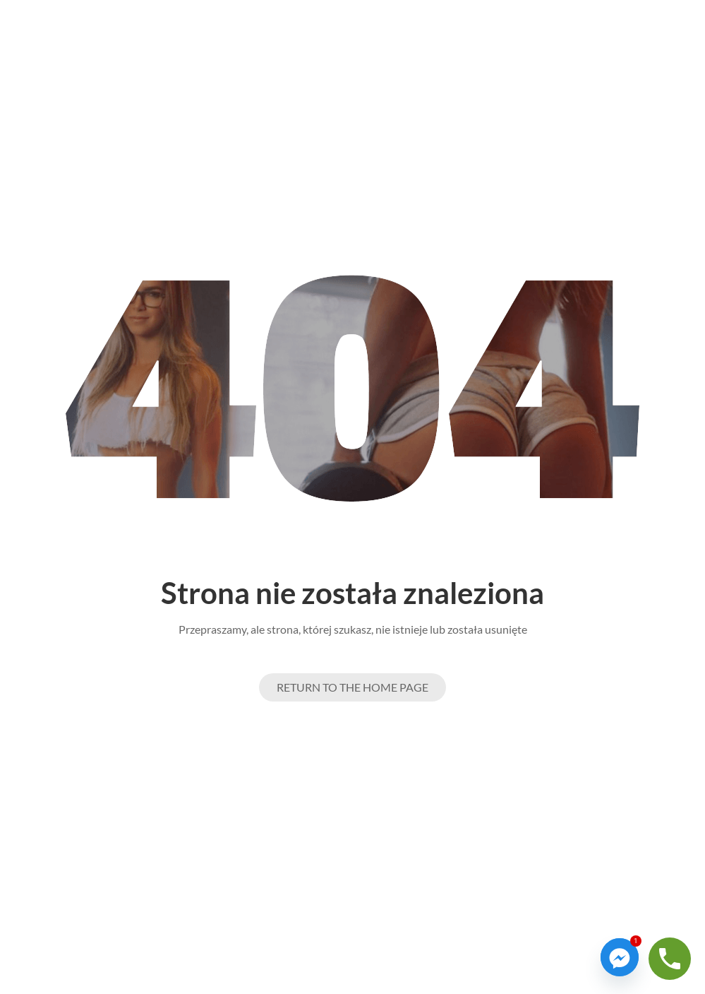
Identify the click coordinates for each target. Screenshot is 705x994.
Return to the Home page (352, 687)
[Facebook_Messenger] (620, 957)
